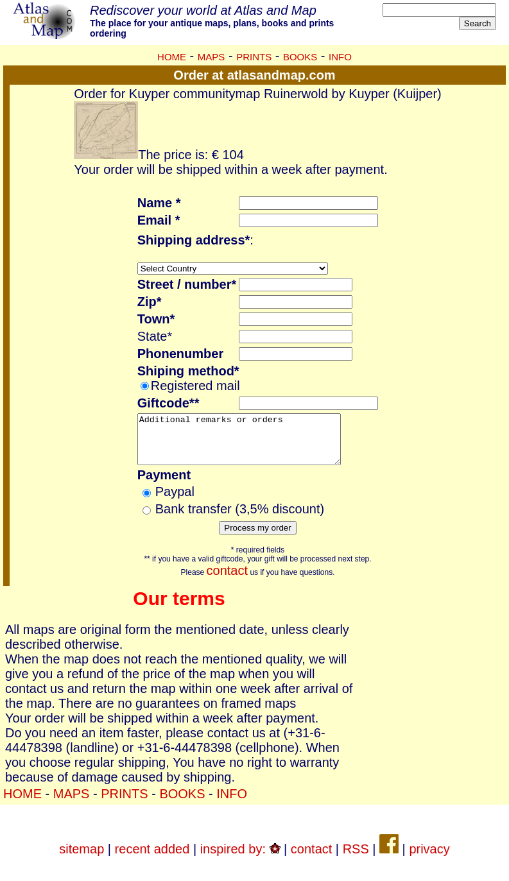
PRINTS (254, 56)
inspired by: (240, 858)
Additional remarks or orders (251, 444)
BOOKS (300, 56)
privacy (429, 858)
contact (227, 580)
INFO (340, 56)
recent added (152, 858)
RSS (356, 858)
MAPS (211, 56)
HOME (171, 56)
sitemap (81, 858)
